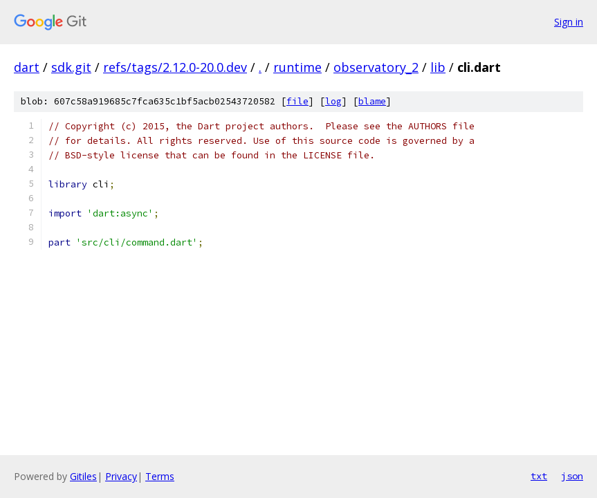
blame (372, 101)
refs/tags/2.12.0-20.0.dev (175, 67)
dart (26, 67)
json (572, 476)
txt (539, 476)
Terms (159, 476)
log (333, 101)
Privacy (121, 476)
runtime (297, 67)
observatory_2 (376, 67)
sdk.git (71, 67)
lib (438, 67)
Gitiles (83, 476)
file (297, 101)
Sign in (568, 21)
